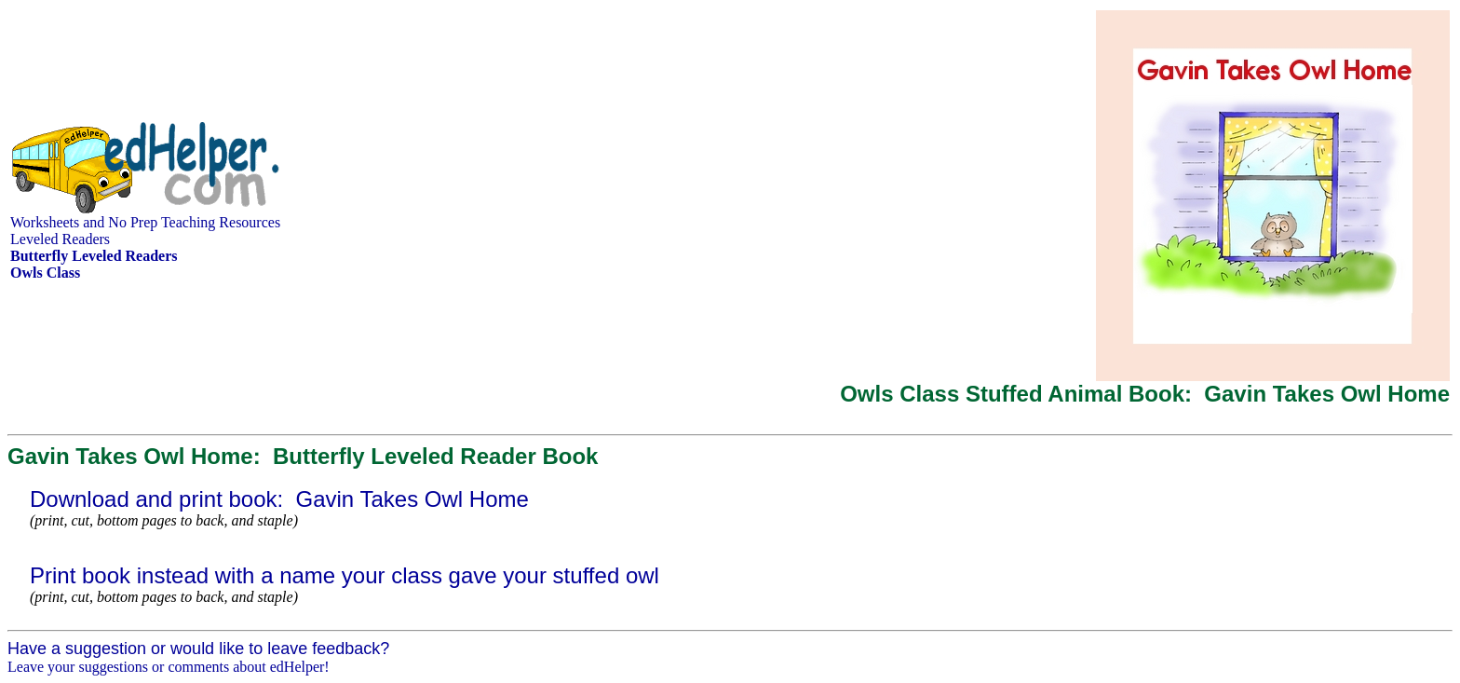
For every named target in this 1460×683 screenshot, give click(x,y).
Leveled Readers (60, 239)
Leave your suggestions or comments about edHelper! (168, 667)
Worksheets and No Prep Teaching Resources (145, 222)
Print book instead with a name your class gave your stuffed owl (344, 575)
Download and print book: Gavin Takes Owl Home (279, 499)
